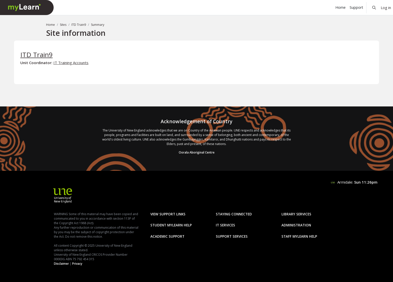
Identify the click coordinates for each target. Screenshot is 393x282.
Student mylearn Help (171, 225)
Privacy (77, 263)
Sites (63, 25)
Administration (296, 225)
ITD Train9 (78, 25)
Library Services (296, 214)
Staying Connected (234, 214)
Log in (386, 7)
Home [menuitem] (340, 7)
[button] (374, 7)
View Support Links (167, 214)
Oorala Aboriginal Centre (197, 152)
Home (50, 25)
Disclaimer (61, 263)
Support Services (232, 236)
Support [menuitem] (356, 7)
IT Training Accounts (70, 62)
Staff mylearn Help (299, 236)
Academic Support (167, 236)
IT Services (225, 225)
